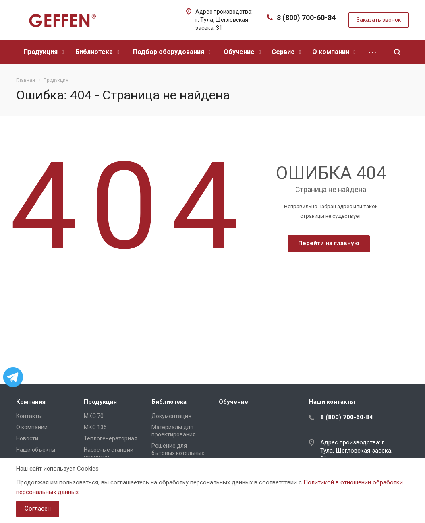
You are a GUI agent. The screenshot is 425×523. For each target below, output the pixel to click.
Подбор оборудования (171, 52)
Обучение (242, 52)
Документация (171, 416)
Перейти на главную (328, 243)
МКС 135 (95, 427)
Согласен (38, 508)
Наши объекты (35, 450)
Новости (27, 438)
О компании (333, 52)
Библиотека (97, 52)
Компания (31, 401)
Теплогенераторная (110, 438)
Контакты (29, 416)
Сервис (286, 52)
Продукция (43, 52)
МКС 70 (94, 416)
